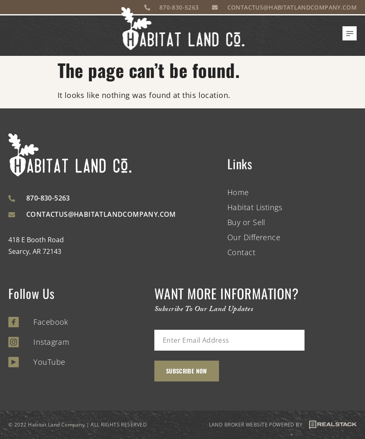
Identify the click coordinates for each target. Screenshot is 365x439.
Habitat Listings (254, 207)
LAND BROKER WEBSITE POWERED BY (283, 425)
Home (238, 192)
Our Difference (253, 237)
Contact (241, 252)
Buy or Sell (246, 222)
